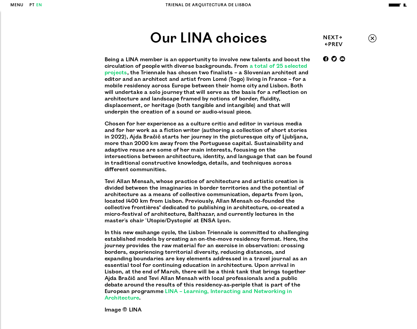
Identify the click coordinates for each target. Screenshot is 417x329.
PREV (334, 44)
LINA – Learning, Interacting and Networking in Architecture (198, 295)
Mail (342, 59)
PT (32, 5)
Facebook (325, 59)
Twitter (334, 59)
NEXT (332, 37)
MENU (16, 5)
